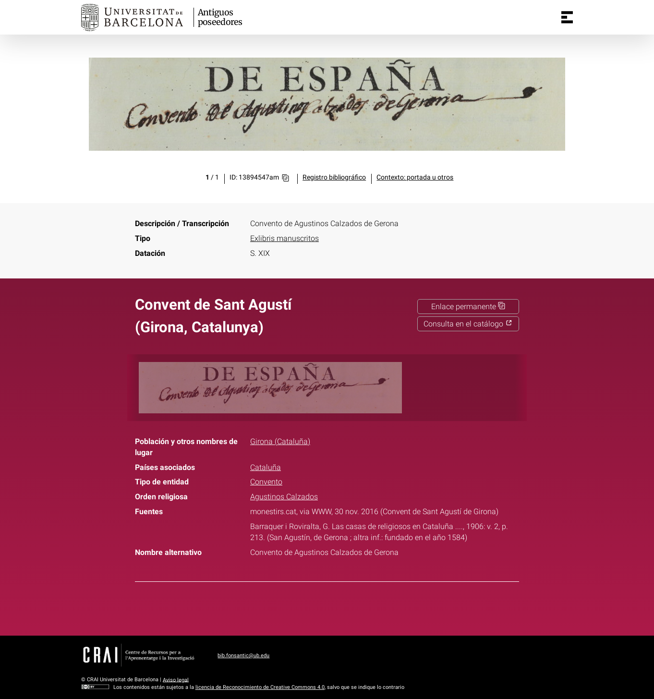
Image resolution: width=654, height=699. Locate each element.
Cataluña (265, 467)
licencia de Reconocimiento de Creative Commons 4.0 (260, 687)
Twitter (321, 607)
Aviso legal (176, 679)
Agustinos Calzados (284, 496)
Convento (266, 481)
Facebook (297, 607)
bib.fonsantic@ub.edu (243, 655)
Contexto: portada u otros (414, 177)
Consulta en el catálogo (468, 323)
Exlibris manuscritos (284, 238)
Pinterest (344, 607)
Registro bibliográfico (334, 177)
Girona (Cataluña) (280, 441)
